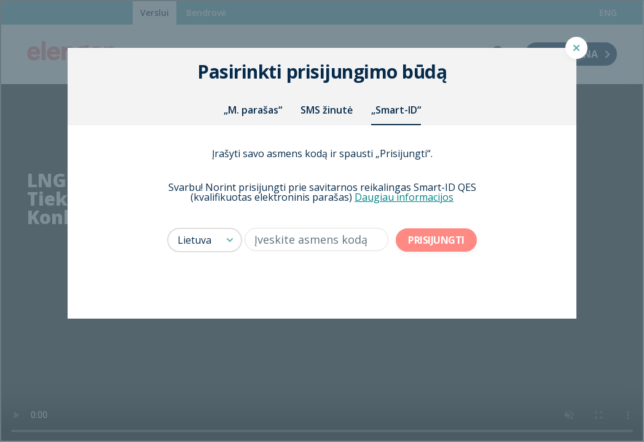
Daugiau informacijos (404, 197)
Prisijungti (436, 240)
